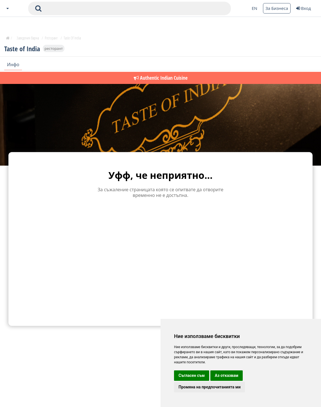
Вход (303, 8)
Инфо (13, 64)
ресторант (53, 48)
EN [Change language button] (254, 8)
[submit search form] (38, 8)
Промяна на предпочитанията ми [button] (209, 387)
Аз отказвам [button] (226, 375)
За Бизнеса (277, 8)
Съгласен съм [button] (192, 375)
